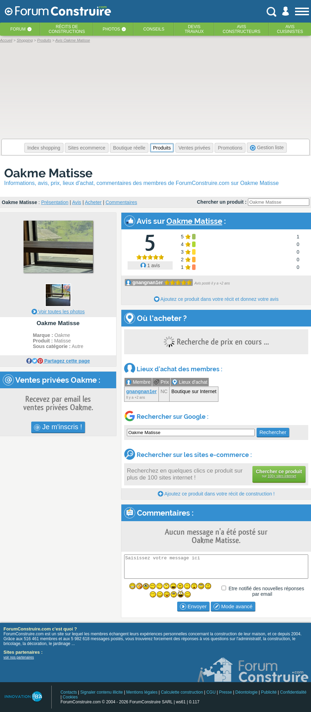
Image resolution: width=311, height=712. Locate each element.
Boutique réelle (129, 148)
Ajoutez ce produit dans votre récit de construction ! (216, 494)
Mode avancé (233, 606)
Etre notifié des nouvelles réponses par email (266, 591)
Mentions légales (141, 692)
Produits (162, 148)
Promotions (230, 148)
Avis (76, 202)
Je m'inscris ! (58, 427)
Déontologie (246, 692)
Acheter (93, 202)
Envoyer (193, 606)
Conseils (153, 29)
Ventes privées (194, 148)
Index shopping (43, 148)
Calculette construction (182, 692)
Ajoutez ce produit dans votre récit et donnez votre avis (216, 299)
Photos (111, 29)
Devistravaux (194, 29)
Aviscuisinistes (290, 29)
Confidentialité (293, 692)
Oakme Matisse (48, 173)
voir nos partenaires (18, 657)
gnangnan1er (147, 282)
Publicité (269, 692)
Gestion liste (267, 148)
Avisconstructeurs (241, 29)
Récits (67, 29)
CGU (211, 692)
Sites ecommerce (86, 148)
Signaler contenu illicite (101, 692)
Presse (225, 692)
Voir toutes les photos (58, 311)
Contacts (68, 692)
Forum (18, 29)
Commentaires (121, 202)
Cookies (70, 697)
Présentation (55, 202)
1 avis (150, 265)
